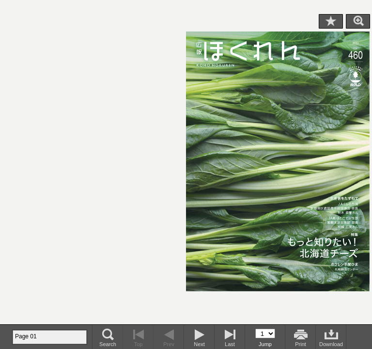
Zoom (358, 21)
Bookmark (331, 21)
